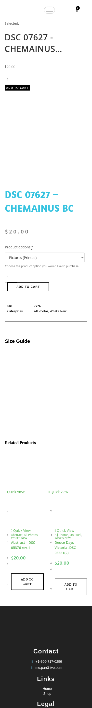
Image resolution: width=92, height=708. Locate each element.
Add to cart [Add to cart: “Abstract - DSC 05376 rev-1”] (27, 501)
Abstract (17, 455)
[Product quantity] (11, 79)
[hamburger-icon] (49, 10)
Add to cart (17, 88)
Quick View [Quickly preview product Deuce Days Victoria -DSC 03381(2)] (58, 411)
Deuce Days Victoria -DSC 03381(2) (65, 467)
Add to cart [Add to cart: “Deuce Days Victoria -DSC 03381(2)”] (71, 506)
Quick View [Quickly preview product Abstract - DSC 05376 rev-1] (15, 411)
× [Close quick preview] (1, 687)
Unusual (75, 455)
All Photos (31, 455)
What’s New (19, 457)
